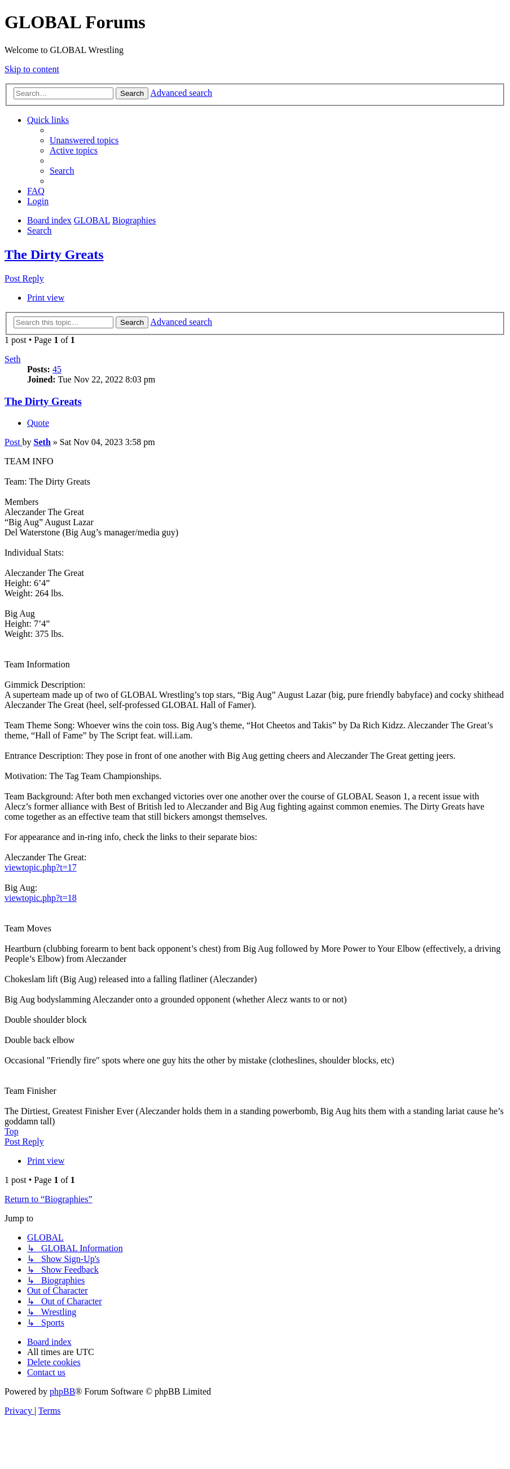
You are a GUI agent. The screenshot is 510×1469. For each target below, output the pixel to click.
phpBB (62, 1391)
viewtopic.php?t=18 (41, 898)
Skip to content (32, 69)
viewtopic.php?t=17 (41, 867)
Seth (12, 359)
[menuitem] (84, 140)
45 (56, 369)
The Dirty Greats (54, 254)
